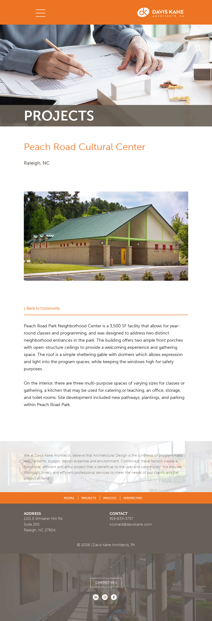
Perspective (133, 498)
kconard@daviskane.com (131, 524)
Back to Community (42, 308)
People (69, 498)
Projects (88, 498)
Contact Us (106, 582)
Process (109, 498)
